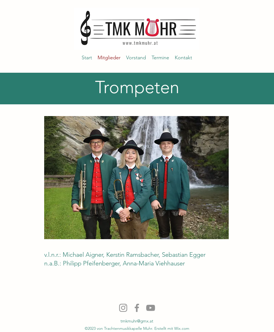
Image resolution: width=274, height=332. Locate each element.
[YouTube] (150, 307)
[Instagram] (123, 307)
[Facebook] (136, 307)
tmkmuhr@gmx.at (137, 321)
